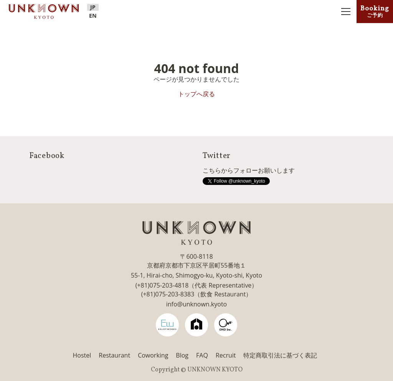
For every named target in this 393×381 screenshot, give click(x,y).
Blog (182, 355)
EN (93, 15)
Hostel (82, 355)
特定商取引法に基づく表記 (280, 355)
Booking (374, 11)
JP (93, 7)
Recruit (226, 355)
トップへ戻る (196, 94)
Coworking (153, 355)
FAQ (202, 355)
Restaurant (114, 355)
